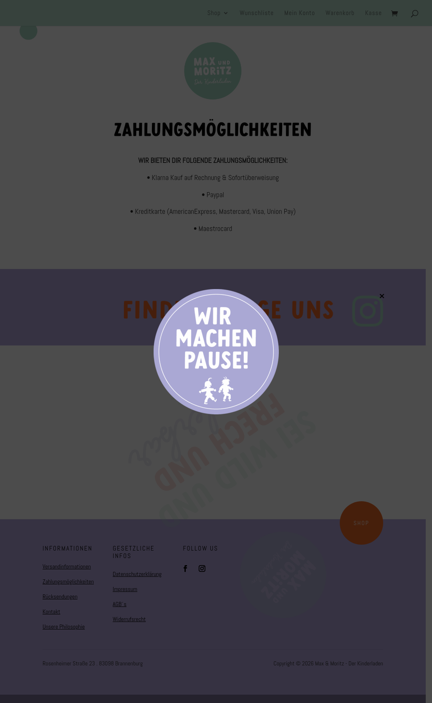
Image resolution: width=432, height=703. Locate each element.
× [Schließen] (381, 295)
